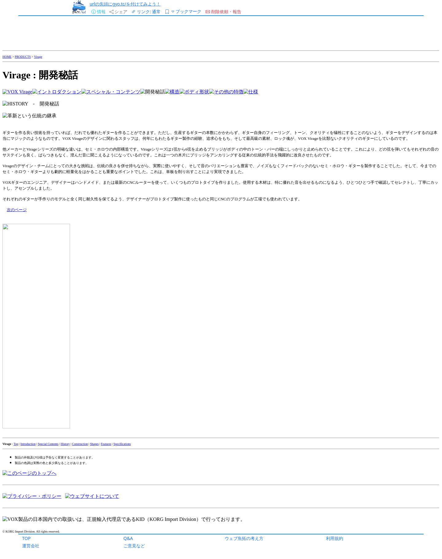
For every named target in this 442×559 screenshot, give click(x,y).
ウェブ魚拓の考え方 (244, 538)
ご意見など (134, 546)
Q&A (128, 538)
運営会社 (30, 546)
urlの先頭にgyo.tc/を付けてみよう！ (125, 4)
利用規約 (334, 538)
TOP (26, 538)
